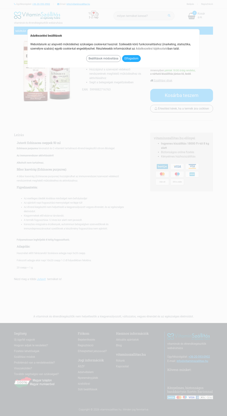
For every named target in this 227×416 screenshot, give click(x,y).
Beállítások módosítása (103, 58)
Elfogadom (131, 58)
